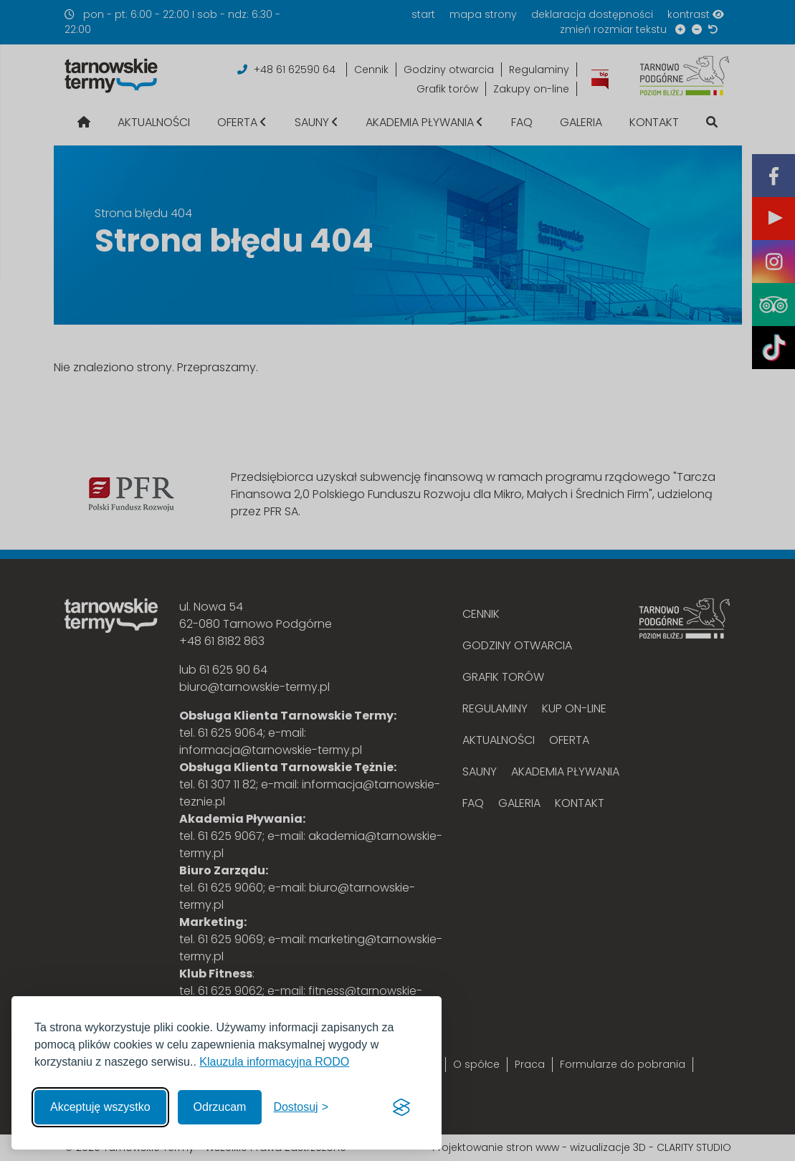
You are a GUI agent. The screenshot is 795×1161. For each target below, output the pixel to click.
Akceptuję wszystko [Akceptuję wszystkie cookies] (100, 1107)
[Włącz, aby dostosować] (300, 1107)
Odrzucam (220, 1107)
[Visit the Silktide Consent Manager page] (401, 1107)
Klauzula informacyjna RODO (274, 1062)
